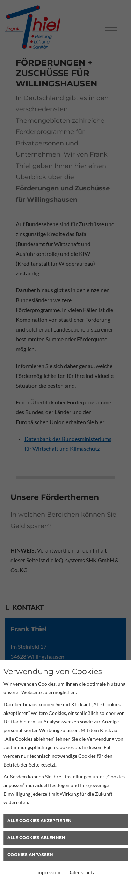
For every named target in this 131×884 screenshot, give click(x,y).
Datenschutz (81, 872)
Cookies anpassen (30, 854)
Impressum (48, 872)
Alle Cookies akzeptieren (39, 820)
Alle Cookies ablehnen (36, 837)
